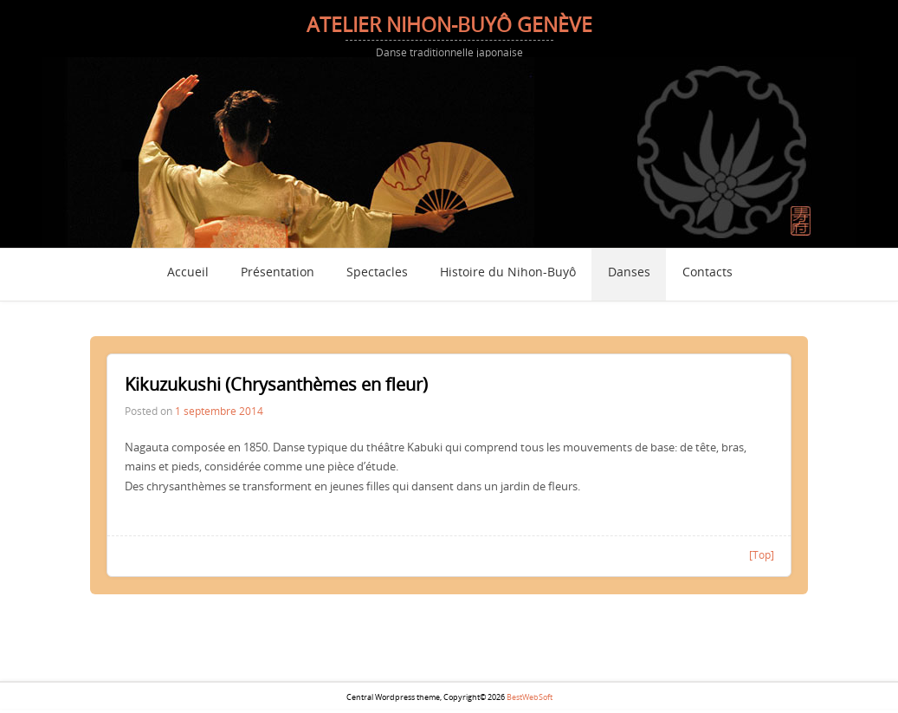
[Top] (761, 554)
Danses (629, 273)
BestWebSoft (529, 697)
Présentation (277, 273)
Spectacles (377, 273)
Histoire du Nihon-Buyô (508, 273)
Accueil (188, 273)
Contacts (707, 273)
